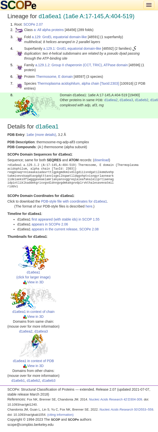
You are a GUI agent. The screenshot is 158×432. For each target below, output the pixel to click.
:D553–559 (126, 409)
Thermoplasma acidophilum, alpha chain (68, 83)
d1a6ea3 (126, 100)
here (88, 206)
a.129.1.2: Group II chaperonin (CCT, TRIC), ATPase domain (81, 65)
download (101, 160)
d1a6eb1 (18, 381)
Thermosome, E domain (54, 77)
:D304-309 (115, 399)
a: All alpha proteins (49, 30)
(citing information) (60, 414)
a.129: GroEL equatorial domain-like (59, 37)
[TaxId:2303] (109, 83)
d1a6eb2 (141, 100)
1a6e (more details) (41, 135)
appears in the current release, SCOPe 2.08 (65, 229)
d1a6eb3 (49, 381)
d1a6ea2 (111, 100)
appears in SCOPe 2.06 (50, 224)
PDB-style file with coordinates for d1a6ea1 (74, 201)
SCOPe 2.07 (33, 24)
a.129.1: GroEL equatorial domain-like (72, 48)
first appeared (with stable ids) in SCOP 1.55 (65, 219)
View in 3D (33, 282)
